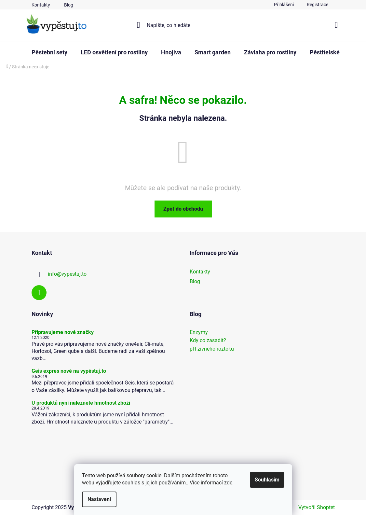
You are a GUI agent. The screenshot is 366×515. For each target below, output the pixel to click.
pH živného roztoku (212, 349)
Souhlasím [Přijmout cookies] (267, 480)
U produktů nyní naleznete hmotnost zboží (81, 403)
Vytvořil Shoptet (316, 507)
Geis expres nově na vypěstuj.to (69, 371)
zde (228, 483)
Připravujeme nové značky (63, 332)
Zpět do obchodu (183, 209)
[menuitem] (49, 52)
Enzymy (199, 332)
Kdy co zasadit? (208, 340)
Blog (68, 4)
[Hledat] (183, 25)
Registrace (317, 4)
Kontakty (41, 4)
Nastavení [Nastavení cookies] (99, 499)
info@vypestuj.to (67, 274)
